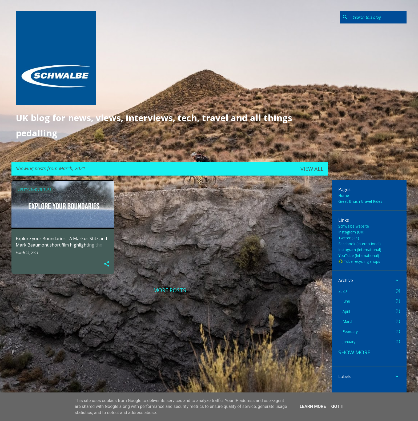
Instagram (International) (359, 249)
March (348, 321)
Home (343, 195)
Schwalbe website (353, 226)
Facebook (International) (359, 243)
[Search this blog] (379, 17)
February (350, 331)
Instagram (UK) (351, 232)
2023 (342, 290)
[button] (106, 264)
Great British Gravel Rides (360, 201)
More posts (169, 290)
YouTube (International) (358, 255)
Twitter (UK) (348, 237)
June (346, 301)
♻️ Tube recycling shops (359, 261)
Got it (337, 406)
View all (312, 168)
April (346, 311)
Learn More (313, 406)
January (349, 341)
